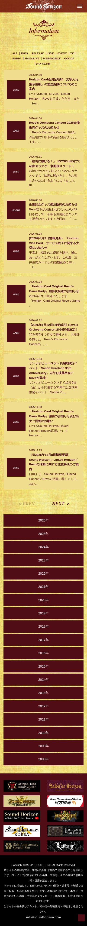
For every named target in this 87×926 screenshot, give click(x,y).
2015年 (43, 666)
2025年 (43, 534)
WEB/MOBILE (52, 58)
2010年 (43, 733)
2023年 (43, 560)
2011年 (43, 719)
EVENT (62, 53)
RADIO (16, 58)
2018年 (43, 626)
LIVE (50, 53)
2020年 (43, 600)
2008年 (43, 759)
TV (72, 53)
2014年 (43, 679)
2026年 (43, 520)
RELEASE (37, 53)
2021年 (43, 587)
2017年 (43, 640)
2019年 (43, 613)
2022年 (43, 573)
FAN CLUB (43, 63)
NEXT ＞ (61, 503)
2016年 (43, 653)
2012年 (43, 706)
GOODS (69, 58)
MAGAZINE (32, 58)
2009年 (43, 746)
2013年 (43, 693)
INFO (24, 53)
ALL (15, 53)
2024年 (43, 547)
